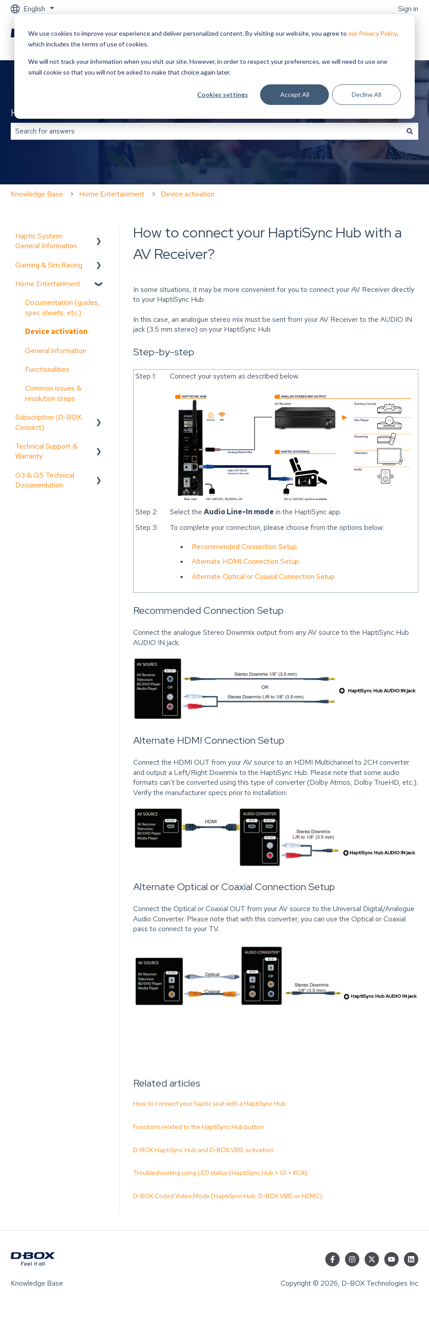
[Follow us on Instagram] (352, 1259)
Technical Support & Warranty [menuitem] (46, 451)
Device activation (187, 194)
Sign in (408, 8)
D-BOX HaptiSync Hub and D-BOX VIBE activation (203, 1150)
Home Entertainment (111, 194)
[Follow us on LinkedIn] (411, 1259)
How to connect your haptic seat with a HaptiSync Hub (209, 1103)
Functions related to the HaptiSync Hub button (198, 1127)
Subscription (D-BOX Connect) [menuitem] (48, 422)
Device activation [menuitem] (56, 331)
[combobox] (206, 131)
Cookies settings (222, 94)
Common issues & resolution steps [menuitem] (53, 393)
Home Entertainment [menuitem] (47, 283)
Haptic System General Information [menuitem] (46, 240)
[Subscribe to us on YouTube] (391, 1259)
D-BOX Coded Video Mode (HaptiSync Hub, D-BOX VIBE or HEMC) (227, 1196)
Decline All (366, 94)
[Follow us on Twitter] (372, 1259)
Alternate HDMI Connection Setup (245, 561)
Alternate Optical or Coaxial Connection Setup (263, 576)
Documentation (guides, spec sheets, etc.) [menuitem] (62, 307)
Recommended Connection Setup (244, 546)
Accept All (294, 94)
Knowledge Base (37, 194)
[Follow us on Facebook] (332, 1259)
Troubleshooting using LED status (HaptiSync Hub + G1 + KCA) (220, 1173)
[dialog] (214, 66)
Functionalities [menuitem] (47, 369)
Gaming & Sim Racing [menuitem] (48, 265)
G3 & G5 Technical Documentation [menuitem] (44, 480)
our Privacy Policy (372, 33)
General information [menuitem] (55, 350)
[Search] (409, 131)
